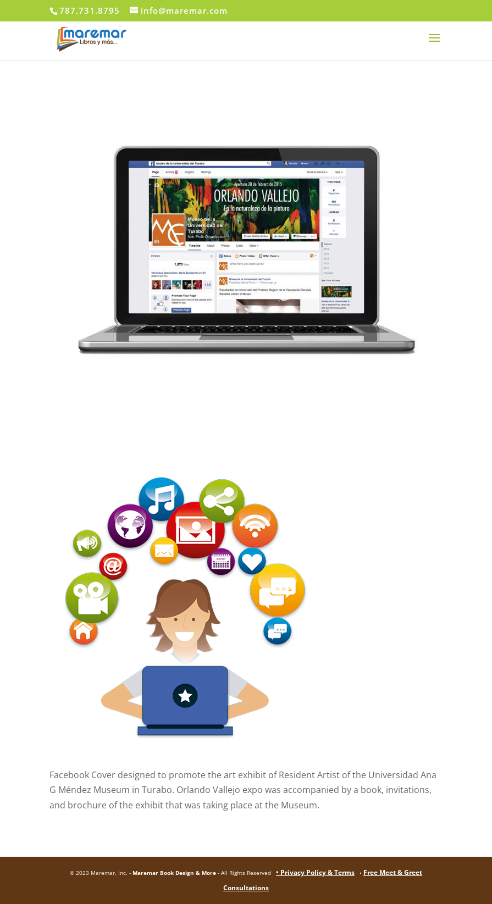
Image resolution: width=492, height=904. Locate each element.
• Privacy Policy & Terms (315, 872)
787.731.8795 (89, 10)
